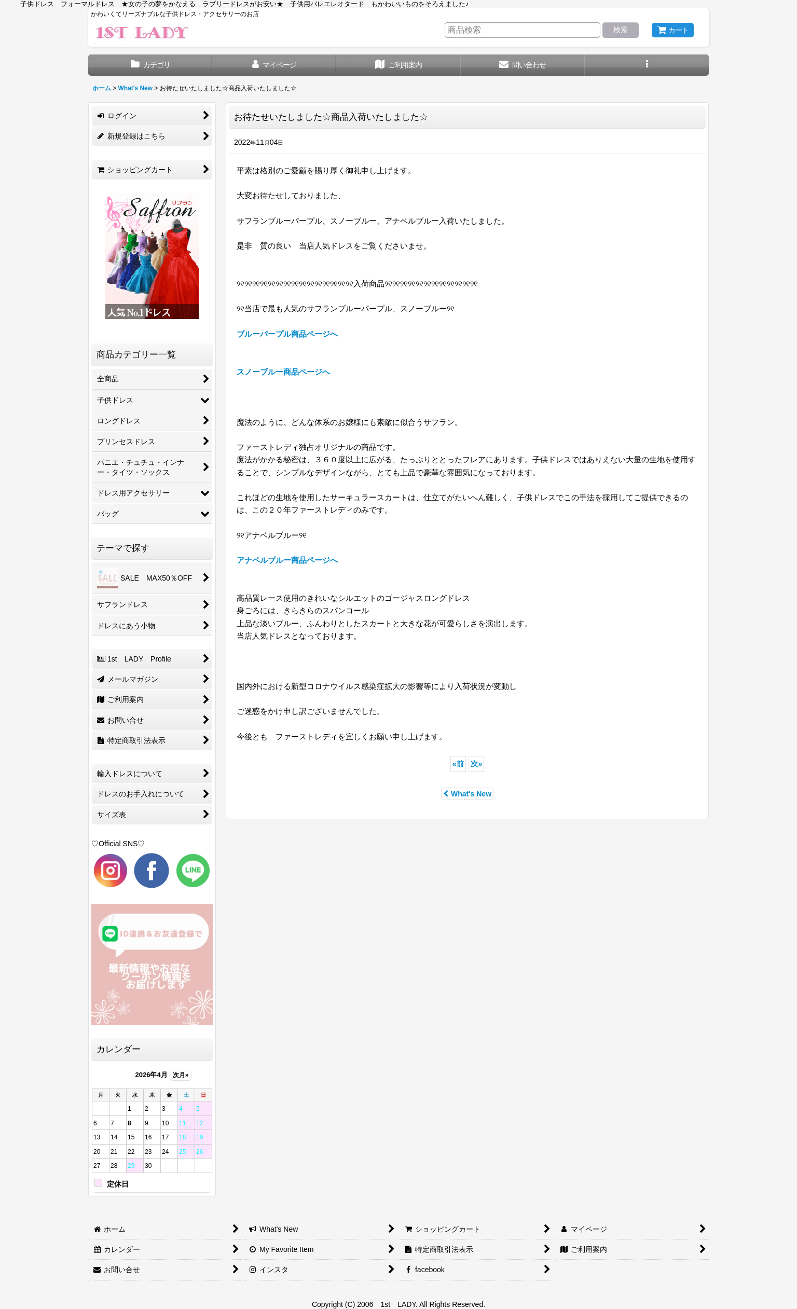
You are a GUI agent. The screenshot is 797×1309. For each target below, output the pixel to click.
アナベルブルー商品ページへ (287, 560)
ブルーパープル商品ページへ (287, 333)
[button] (647, 65)
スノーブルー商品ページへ (283, 371)
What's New (467, 794)
